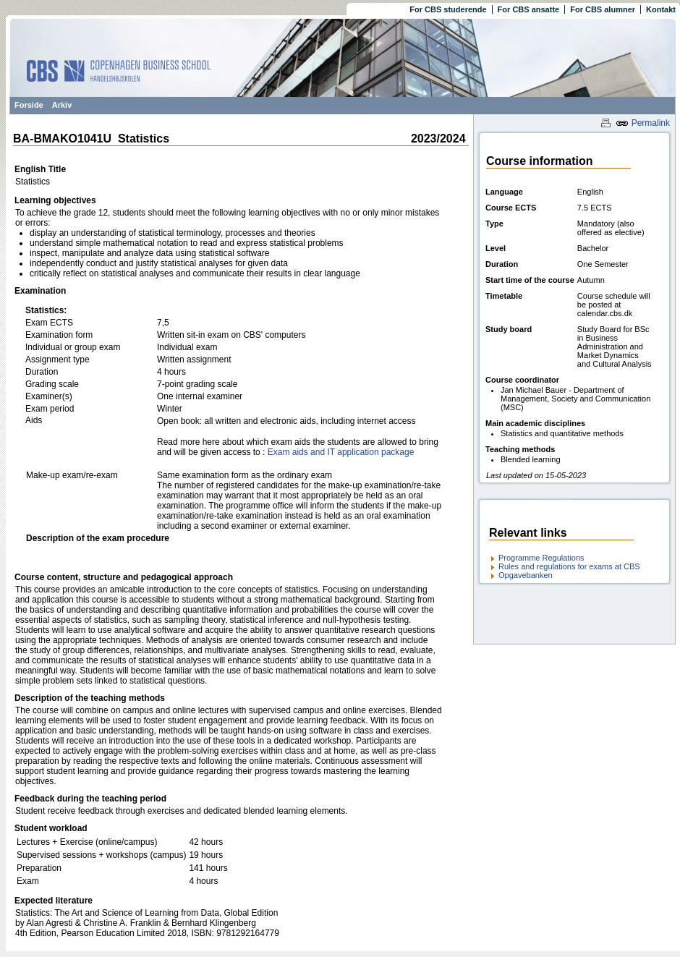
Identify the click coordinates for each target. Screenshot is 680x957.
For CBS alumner (602, 9)
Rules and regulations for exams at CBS (569, 566)
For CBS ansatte (529, 9)
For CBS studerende (447, 9)
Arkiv (62, 105)
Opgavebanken (525, 575)
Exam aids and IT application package (341, 452)
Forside (28, 105)
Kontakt (661, 9)
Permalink (643, 123)
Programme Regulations (541, 557)
